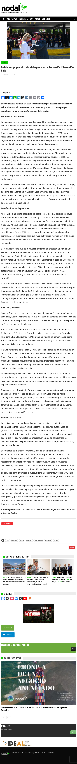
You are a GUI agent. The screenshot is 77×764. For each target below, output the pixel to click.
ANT (3, 717)
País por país (12, 19)
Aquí (73, 648)
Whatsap (7, 627)
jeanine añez (48, 540)
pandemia (56, 540)
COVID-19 (22, 540)
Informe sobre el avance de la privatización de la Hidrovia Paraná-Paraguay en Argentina (34, 709)
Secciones (22, 19)
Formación (46, 19)
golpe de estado (38, 540)
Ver (73, 732)
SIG (8, 717)
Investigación (34, 19)
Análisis (4, 62)
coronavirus (14, 540)
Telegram (7, 634)
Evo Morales (29, 540)
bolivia (7, 540)
